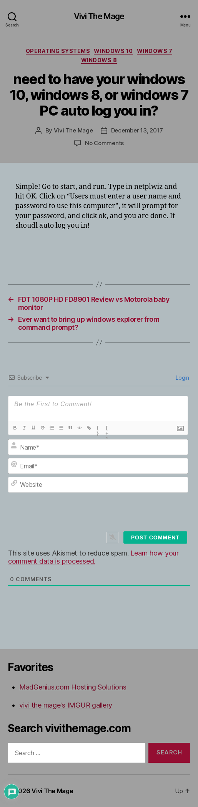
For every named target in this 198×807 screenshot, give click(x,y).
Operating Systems (58, 51)
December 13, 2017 (137, 130)
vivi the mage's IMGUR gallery (65, 705)
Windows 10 (113, 51)
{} (98, 428)
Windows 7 (155, 51)
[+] (107, 428)
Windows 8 (99, 60)
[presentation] (107, 517)
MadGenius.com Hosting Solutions (72, 687)
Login (182, 377)
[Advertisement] (105, 250)
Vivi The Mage (99, 16)
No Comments (104, 143)
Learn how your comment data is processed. (93, 557)
